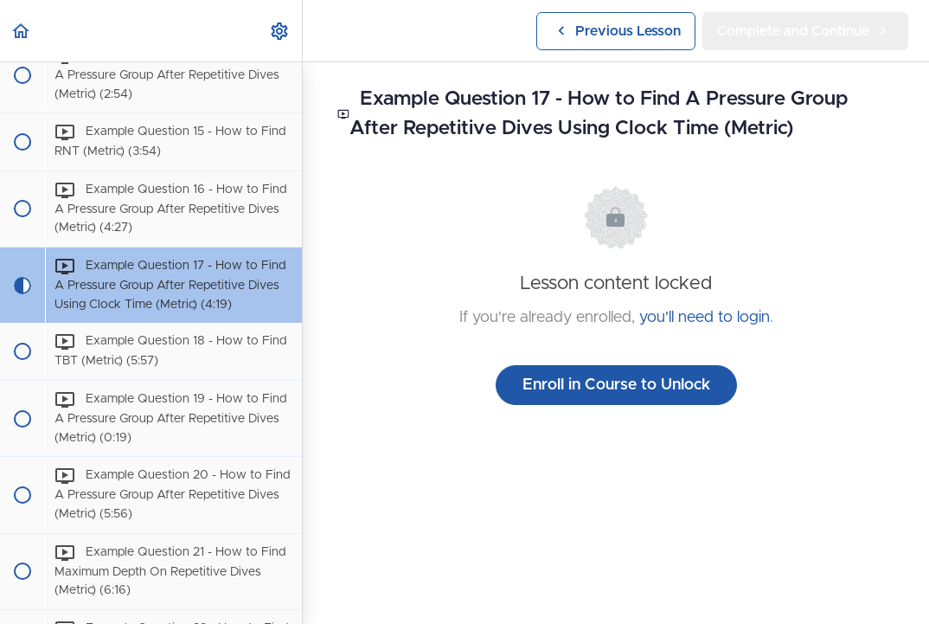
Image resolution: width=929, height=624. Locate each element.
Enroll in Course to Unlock (616, 385)
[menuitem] (280, 30)
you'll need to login (704, 317)
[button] (21, 30)
